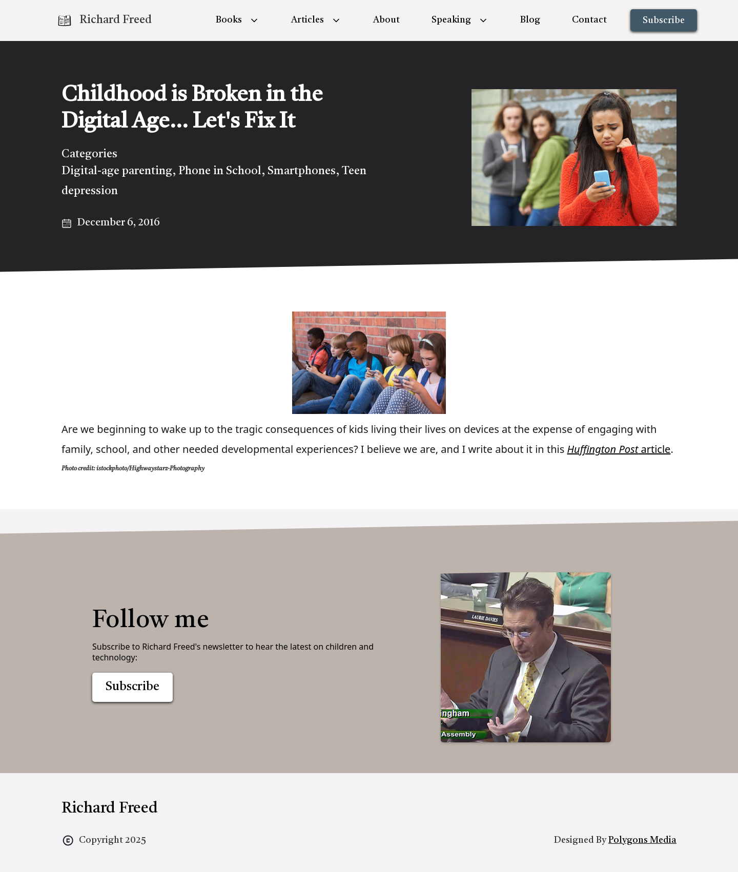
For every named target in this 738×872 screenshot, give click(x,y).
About (386, 20)
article (618, 449)
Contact (589, 20)
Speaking (451, 20)
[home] (104, 20)
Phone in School (219, 171)
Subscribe (664, 20)
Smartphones (302, 171)
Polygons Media (642, 840)
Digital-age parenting (116, 171)
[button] (238, 20)
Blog (530, 20)
